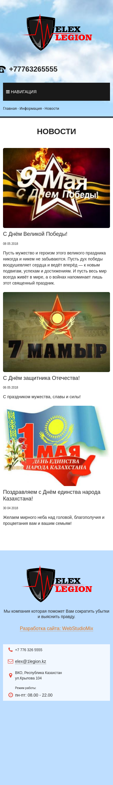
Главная (10, 108)
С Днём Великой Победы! (35, 234)
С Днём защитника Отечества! (41, 378)
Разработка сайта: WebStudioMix (56, 628)
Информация (31, 108)
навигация (21, 91)
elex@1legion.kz (30, 661)
